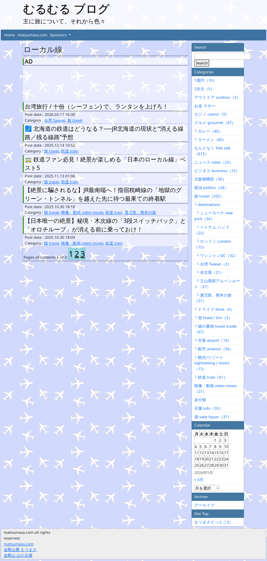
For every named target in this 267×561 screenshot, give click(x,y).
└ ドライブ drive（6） (214, 309)
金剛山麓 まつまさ (20, 549)
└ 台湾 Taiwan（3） (212, 264)
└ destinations (207, 204)
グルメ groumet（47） (214, 122)
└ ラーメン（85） (210, 139)
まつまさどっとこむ (212, 522)
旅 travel (74, 120)
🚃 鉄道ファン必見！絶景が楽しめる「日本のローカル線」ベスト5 (105, 163)
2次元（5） (204, 88)
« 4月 (198, 479)
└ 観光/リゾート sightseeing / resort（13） (211, 363)
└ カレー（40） (208, 131)
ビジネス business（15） (217, 170)
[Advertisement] (43, 83)
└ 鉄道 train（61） (210, 377)
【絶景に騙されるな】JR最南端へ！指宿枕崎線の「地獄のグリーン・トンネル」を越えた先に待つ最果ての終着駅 (103, 194)
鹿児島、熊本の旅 (140, 212)
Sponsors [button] (59, 35)
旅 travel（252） (209, 196)
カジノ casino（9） (211, 114)
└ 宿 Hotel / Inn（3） (213, 317)
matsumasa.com (32, 35)
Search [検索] (202, 63)
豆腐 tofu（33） (208, 408)
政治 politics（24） (211, 187)
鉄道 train (69, 151)
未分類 (200, 399)
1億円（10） (205, 80)
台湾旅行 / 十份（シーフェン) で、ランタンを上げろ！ (96, 106)
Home (9, 35)
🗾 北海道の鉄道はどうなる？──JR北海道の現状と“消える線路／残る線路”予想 (104, 133)
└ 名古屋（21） (209, 272)
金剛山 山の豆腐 (18, 555)
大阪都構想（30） (210, 179)
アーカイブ (204, 505)
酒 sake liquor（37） (212, 416)
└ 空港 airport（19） (212, 340)
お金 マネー (204, 105)
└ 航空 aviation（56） (213, 348)
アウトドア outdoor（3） (217, 97)
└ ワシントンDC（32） (216, 255)
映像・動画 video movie (82, 212)
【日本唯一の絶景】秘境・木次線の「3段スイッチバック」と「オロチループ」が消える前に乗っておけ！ (105, 225)
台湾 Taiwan (54, 120)
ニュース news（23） (213, 162)
